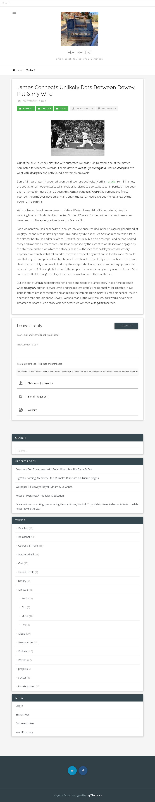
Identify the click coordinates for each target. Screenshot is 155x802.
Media (29, 70)
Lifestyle (46, 108)
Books (25, 598)
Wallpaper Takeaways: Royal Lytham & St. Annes (44, 486)
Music (25, 616)
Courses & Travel (28, 545)
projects (23, 668)
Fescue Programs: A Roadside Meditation (40, 495)
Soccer (22, 677)
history (22, 581)
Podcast (23, 651)
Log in (19, 705)
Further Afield (26, 554)
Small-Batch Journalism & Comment (79, 59)
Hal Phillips (79, 52)
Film (24, 607)
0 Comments (107, 108)
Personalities (25, 642)
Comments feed (25, 723)
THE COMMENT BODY (27, 344)
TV (23, 624)
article (112, 181)
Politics (22, 660)
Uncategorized (26, 686)
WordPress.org (24, 732)
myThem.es (94, 795)
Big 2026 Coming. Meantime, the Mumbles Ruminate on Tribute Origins (57, 478)
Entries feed (23, 714)
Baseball (28, 108)
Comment (126, 325)
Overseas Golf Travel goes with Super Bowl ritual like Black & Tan (54, 469)
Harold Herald (26, 572)
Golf (20, 563)
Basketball (24, 537)
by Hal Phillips (82, 108)
